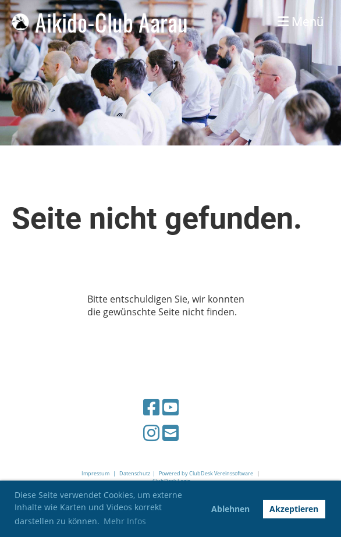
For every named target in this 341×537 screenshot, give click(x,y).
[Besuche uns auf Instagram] (151, 432)
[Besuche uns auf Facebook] (151, 406)
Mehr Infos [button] (125, 521)
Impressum (95, 473)
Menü (301, 22)
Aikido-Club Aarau (111, 22)
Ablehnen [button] (230, 508)
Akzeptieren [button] (293, 508)
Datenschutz (134, 473)
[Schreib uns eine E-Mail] (170, 432)
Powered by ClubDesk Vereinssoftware (206, 473)
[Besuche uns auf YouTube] (170, 406)
